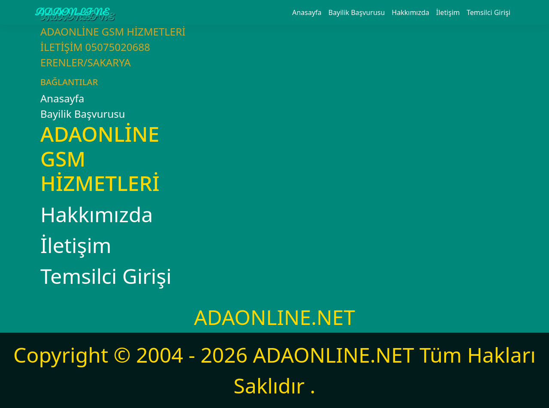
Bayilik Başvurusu (357, 12)
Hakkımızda (410, 12)
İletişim (448, 12)
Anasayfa (306, 12)
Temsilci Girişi (488, 12)
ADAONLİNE (72, 12)
